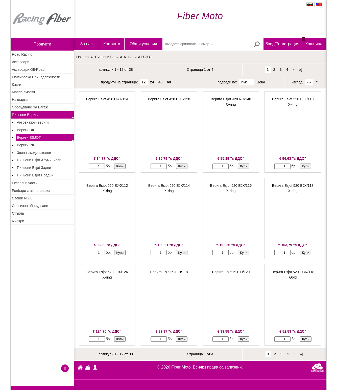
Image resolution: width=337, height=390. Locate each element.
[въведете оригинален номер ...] (212, 44)
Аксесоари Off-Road (28, 69)
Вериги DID (26, 130)
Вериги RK (25, 145)
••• (309, 82)
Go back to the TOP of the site (65, 369)
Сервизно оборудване (30, 206)
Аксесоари (20, 62)
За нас (86, 44)
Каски (16, 85)
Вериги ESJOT (29, 137)
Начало (42, 19)
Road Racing (22, 54)
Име (244, 82)
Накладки (20, 100)
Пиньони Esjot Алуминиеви (39, 160)
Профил (95, 367)
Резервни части (24, 183)
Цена (261, 82)
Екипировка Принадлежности (36, 77)
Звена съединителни (34, 153)
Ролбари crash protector (31, 191)
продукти (42, 44)
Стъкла (18, 213)
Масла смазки (23, 92)
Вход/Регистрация (282, 44)
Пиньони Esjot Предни (35, 175)
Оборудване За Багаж (30, 107)
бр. (108, 166)
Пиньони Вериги (25, 115)
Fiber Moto (80, 368)
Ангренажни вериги (33, 122)
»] (300, 69)
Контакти (111, 44)
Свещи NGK (22, 198)
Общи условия (143, 44)
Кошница (312, 42)
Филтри (18, 221)
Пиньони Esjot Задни (34, 168)
